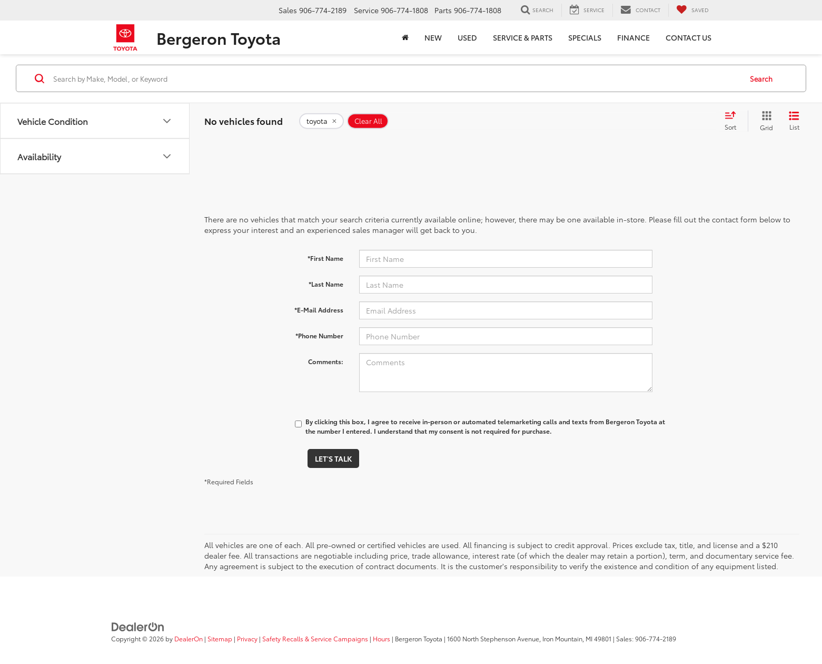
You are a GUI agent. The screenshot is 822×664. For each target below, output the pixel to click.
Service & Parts (522, 37)
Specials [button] (584, 37)
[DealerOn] (138, 626)
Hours (381, 638)
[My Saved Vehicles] (692, 10)
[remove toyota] (321, 121)
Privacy (247, 638)
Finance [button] (633, 37)
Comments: (325, 361)
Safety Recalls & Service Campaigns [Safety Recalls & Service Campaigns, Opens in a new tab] (315, 638)
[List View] (794, 121)
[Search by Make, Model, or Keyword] (396, 78)
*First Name (325, 257)
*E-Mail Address (318, 309)
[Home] (405, 37)
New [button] (433, 37)
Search (761, 78)
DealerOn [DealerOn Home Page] (188, 638)
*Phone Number (319, 335)
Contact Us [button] (688, 37)
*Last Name (326, 283)
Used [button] (467, 37)
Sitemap (219, 638)
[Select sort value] (733, 121)
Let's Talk (333, 458)
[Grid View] (764, 121)
